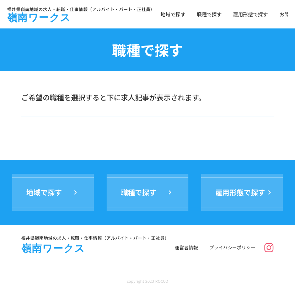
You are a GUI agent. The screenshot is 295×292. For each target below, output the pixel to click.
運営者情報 (186, 247)
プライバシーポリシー (232, 247)
